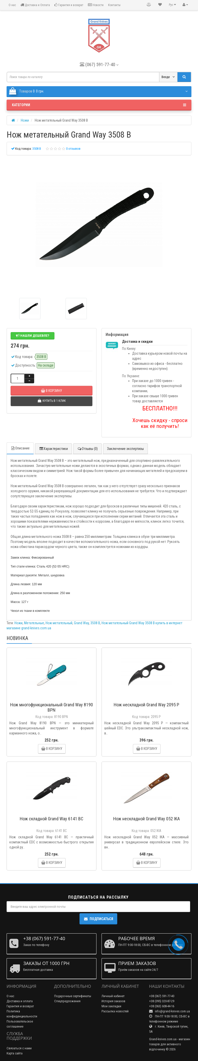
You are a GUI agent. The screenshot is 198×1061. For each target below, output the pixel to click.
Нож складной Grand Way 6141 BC (51, 818)
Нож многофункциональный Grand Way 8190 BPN (51, 707)
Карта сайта (15, 1053)
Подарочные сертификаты (72, 996)
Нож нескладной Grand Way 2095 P (146, 704)
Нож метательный (59, 623)
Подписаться (98, 919)
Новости (96, 5)
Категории (99, 104)
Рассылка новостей (115, 1011)
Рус (172, 5)
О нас (12, 5)
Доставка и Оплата (35, 5)
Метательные (34, 623)
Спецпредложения (67, 1001)
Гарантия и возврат (68, 5)
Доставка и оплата (20, 1001)
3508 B (95, 623)
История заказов (113, 1001)
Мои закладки (111, 1006)
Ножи (18, 623)
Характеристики (53, 449)
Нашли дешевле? (32, 335)
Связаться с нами (19, 1048)
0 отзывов (73, 148)
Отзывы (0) (87, 449)
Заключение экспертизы (125, 449)
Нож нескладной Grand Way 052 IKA (146, 818)
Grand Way (81, 623)
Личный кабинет (113, 996)
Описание (20, 448)
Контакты (114, 5)
